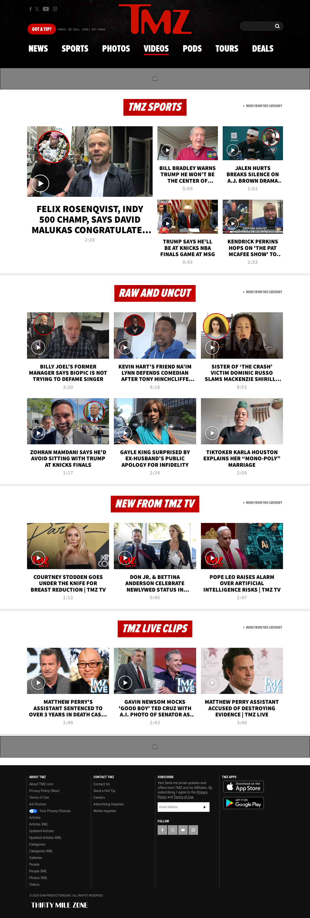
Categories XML (41, 851)
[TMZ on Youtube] (46, 9)
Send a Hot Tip (104, 791)
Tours (227, 49)
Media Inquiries (105, 811)
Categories (37, 844)
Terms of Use (39, 797)
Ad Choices (37, 804)
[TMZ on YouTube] (183, 830)
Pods (192, 49)
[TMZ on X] (37, 9)
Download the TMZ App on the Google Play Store (243, 803)
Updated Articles (41, 831)
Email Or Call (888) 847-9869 (81, 29)
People (34, 864)
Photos (116, 49)
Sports (75, 49)
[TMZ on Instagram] (55, 9)
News (38, 49)
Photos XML (38, 878)
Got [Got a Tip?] (41, 29)
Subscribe (205, 807)
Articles (35, 817)
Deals (262, 49)
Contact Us (102, 784)
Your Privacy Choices (50, 811)
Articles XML (38, 824)
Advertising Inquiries (109, 804)
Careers (99, 797)
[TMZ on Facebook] (30, 9)
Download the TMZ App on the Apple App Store (243, 787)
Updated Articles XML (45, 838)
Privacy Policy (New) (44, 791)
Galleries (35, 858)
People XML (38, 871)
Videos (156, 49)
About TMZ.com (41, 784)
